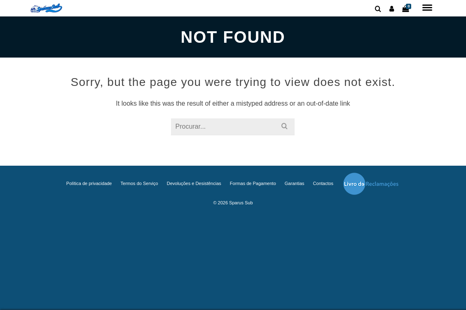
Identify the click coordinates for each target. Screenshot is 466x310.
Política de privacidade (89, 183)
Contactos (323, 183)
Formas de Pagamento (253, 183)
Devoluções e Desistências (194, 183)
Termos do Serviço (139, 183)
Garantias (294, 183)
